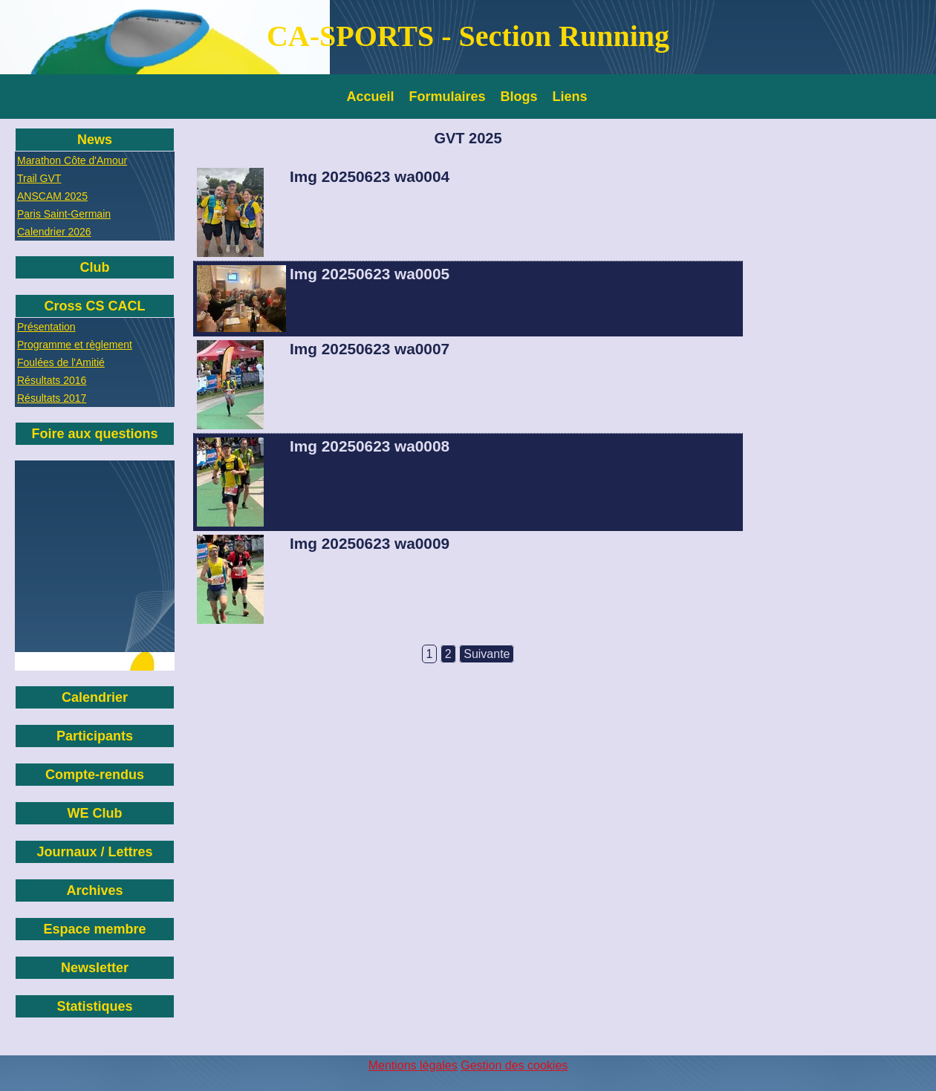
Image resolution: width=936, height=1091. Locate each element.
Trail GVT (39, 178)
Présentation (46, 327)
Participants (94, 736)
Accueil (370, 96)
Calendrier (95, 697)
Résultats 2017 (51, 398)
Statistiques (94, 1006)
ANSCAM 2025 (52, 196)
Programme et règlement (74, 345)
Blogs (519, 96)
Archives (94, 890)
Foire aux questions (94, 433)
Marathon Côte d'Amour (72, 160)
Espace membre (94, 929)
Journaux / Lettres (94, 851)
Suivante (487, 654)
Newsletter (95, 967)
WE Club (95, 813)
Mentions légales (413, 1065)
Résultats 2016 (51, 380)
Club (95, 267)
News (94, 139)
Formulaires (447, 96)
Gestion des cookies (514, 1065)
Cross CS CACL (94, 306)
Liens (570, 96)
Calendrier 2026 (54, 232)
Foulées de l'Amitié (61, 362)
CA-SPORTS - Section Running (468, 36)
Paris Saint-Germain (64, 214)
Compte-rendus (94, 774)
